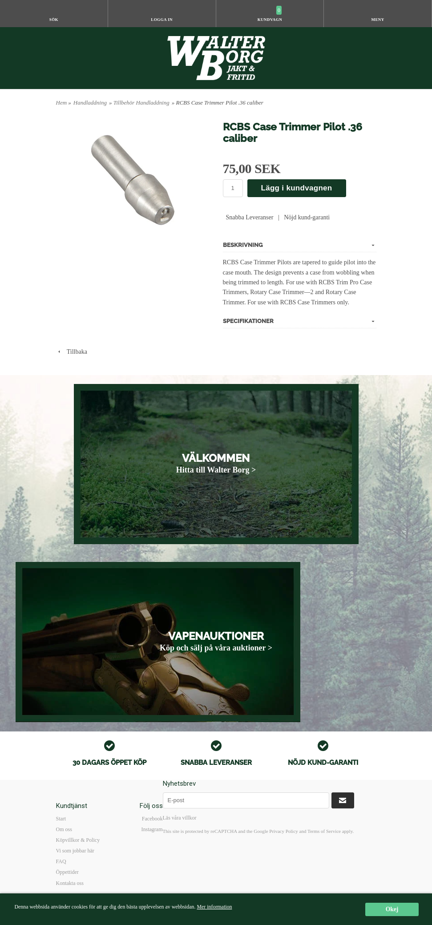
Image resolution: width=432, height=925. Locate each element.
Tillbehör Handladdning (141, 102)
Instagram (152, 829)
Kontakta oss (70, 883)
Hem (61, 102)
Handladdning (90, 102)
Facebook (152, 819)
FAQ (61, 861)
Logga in (162, 19)
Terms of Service (324, 831)
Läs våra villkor (180, 818)
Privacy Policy (283, 831)
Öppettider (67, 872)
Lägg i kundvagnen (296, 188)
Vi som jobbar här (75, 851)
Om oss (64, 829)
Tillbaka (71, 351)
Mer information (214, 907)
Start (61, 819)
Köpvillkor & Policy (78, 840)
